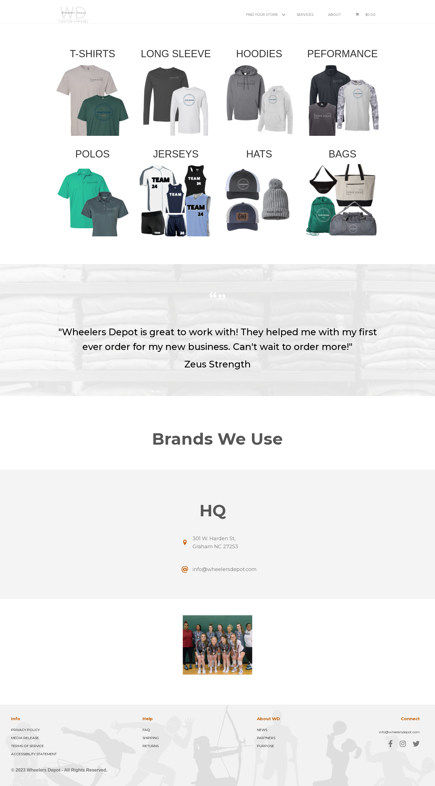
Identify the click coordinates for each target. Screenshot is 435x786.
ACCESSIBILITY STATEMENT (34, 754)
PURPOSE (265, 746)
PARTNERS (266, 738)
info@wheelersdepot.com (399, 732)
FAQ (146, 730)
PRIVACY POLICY (25, 730)
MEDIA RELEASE (25, 738)
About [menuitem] (334, 14)
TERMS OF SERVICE (27, 746)
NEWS (262, 730)
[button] (283, 15)
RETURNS (150, 746)
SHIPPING (150, 738)
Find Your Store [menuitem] (262, 14)
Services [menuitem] (305, 14)
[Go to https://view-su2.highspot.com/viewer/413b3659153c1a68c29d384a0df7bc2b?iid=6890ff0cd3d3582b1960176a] (92, 191)
